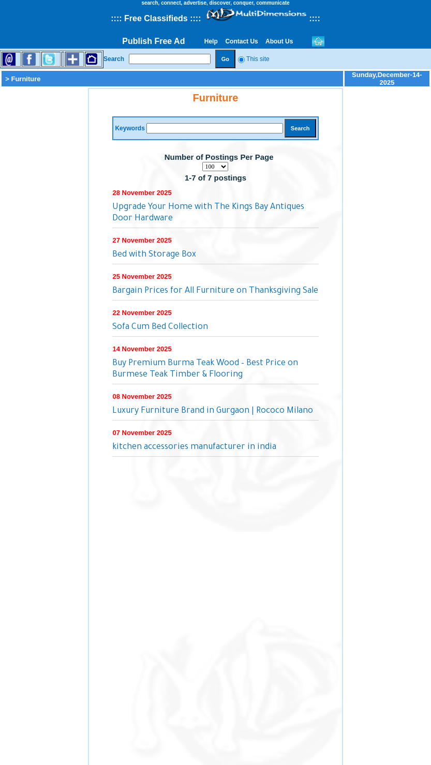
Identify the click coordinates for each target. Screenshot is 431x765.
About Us (279, 41)
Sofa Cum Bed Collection (160, 327)
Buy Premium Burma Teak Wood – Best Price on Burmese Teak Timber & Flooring (205, 369)
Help (210, 41)
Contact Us (242, 41)
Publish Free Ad (153, 41)
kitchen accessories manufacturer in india (194, 447)
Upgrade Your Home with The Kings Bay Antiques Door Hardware (208, 213)
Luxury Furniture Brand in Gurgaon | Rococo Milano (212, 411)
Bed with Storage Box (154, 255)
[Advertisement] (44, 243)
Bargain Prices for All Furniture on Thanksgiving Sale (215, 291)
